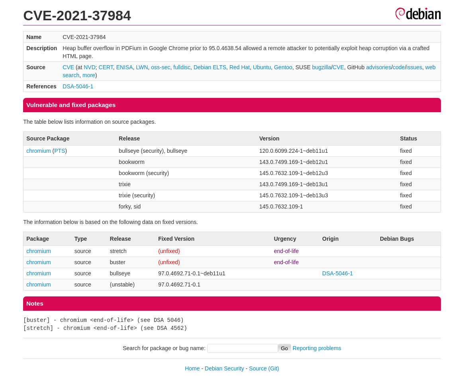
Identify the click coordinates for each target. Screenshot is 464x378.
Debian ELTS (210, 67)
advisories (378, 67)
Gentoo (283, 67)
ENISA (124, 67)
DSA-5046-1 (78, 86)
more (88, 75)
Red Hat (239, 67)
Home (192, 368)
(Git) (273, 368)
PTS (59, 151)
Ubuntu (262, 67)
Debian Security (224, 368)
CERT (106, 67)
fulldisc (181, 67)
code (399, 67)
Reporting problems (317, 348)
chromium (38, 151)
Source (257, 368)
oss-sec (160, 67)
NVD (90, 67)
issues (414, 67)
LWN (142, 67)
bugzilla (321, 67)
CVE (68, 67)
